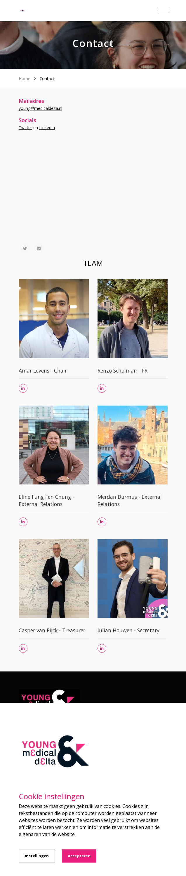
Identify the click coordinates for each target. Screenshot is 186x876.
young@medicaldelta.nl (40, 108)
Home (24, 78)
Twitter (25, 127)
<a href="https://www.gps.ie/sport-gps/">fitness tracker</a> (93, 196)
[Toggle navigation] (163, 11)
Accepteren (79, 855)
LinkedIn (47, 127)
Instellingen (37, 855)
